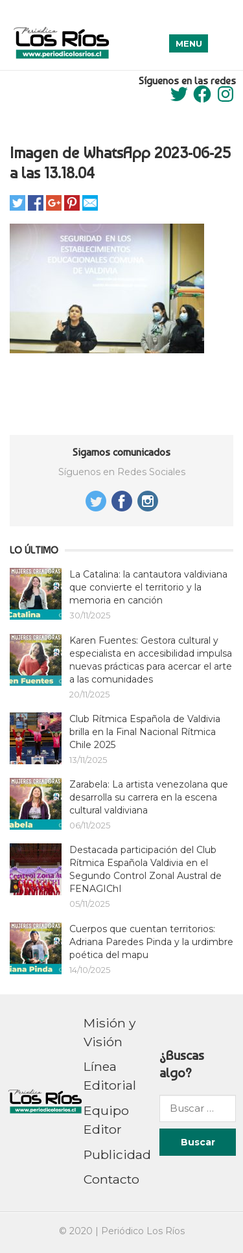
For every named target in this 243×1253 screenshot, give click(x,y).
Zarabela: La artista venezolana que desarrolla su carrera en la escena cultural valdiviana (148, 797)
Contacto (111, 1179)
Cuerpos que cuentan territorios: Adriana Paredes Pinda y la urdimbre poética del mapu (151, 942)
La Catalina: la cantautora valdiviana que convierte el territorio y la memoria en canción (148, 587)
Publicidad (117, 1154)
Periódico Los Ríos (143, 1231)
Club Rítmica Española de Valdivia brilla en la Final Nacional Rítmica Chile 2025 (144, 732)
